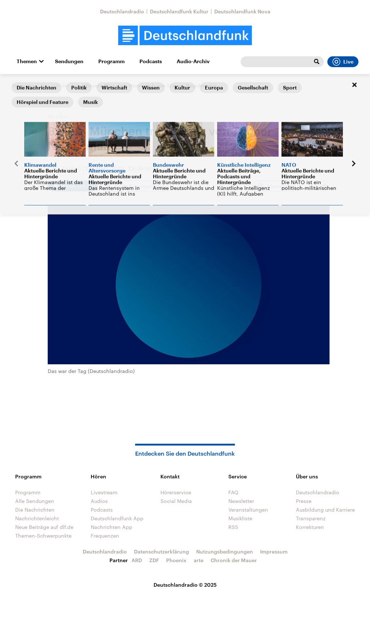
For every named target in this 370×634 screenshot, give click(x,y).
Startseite (23, 85)
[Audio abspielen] (73, 186)
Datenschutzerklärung (161, 551)
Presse (303, 501)
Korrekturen (310, 527)
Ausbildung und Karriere (325, 510)
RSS (233, 527)
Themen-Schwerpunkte (43, 536)
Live (342, 62)
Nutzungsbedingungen (224, 551)
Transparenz (311, 518)
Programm (111, 61)
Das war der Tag (60, 85)
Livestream (104, 492)
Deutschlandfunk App (117, 518)
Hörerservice (175, 492)
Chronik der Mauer (234, 560)
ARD (137, 560)
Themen (27, 61)
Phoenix (176, 560)
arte (198, 560)
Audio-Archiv (193, 61)
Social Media (176, 501)
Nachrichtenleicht (37, 518)
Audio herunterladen (139, 186)
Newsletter (241, 501)
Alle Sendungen (34, 501)
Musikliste (240, 518)
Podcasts (150, 61)
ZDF (154, 560)
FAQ (233, 492)
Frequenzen (105, 536)
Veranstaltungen (248, 510)
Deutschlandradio (122, 11)
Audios (99, 501)
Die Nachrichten (35, 510)
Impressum (274, 551)
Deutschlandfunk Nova (242, 11)
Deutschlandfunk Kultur (179, 11)
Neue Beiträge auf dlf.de (44, 527)
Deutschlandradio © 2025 (185, 585)
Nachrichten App (111, 527)
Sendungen (69, 61)
